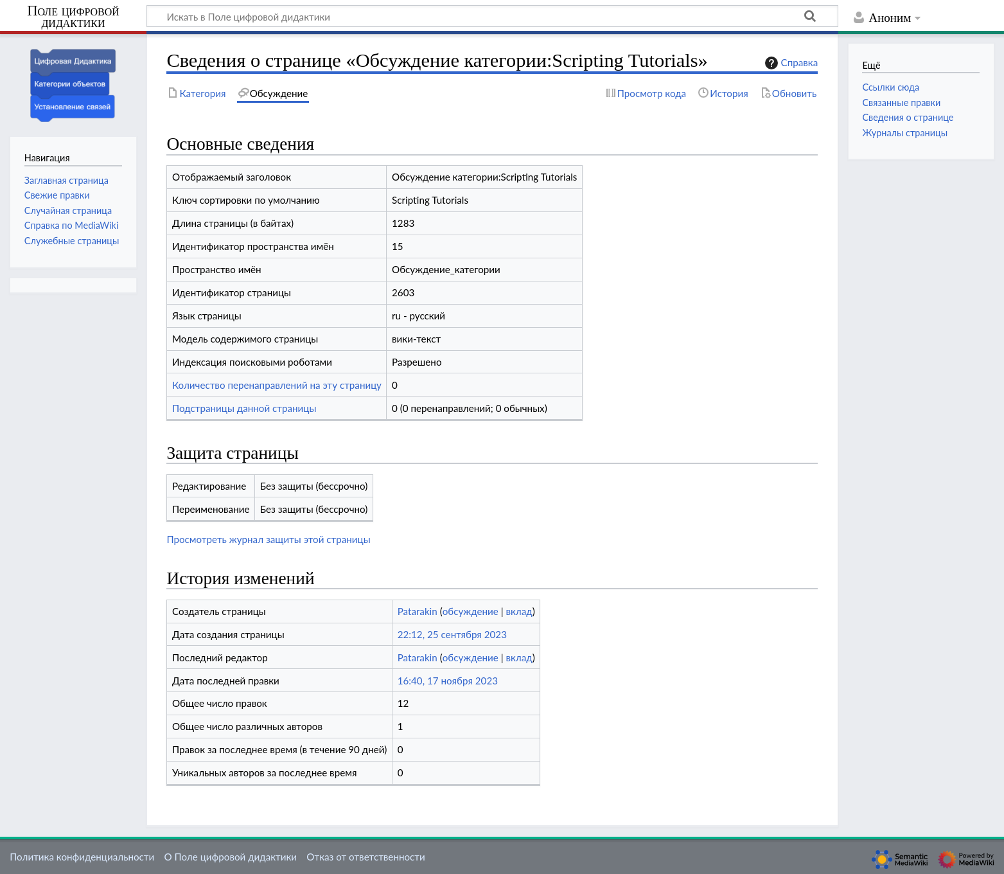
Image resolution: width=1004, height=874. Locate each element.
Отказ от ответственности (365, 856)
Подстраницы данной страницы (244, 408)
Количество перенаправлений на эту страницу (277, 385)
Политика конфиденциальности (82, 856)
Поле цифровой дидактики (73, 17)
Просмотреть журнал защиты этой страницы (268, 539)
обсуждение (470, 611)
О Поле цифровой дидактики (230, 856)
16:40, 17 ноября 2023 (448, 680)
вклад (519, 611)
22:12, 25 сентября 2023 (452, 634)
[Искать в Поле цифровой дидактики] (492, 16)
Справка (790, 63)
